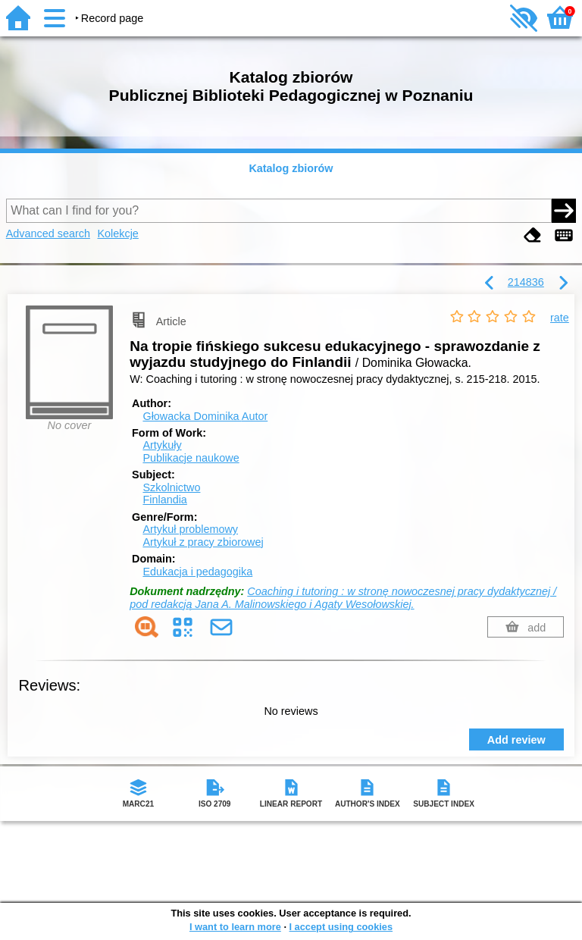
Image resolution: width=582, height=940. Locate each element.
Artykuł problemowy (190, 529)
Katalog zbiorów (291, 168)
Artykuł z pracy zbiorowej (202, 542)
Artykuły (161, 445)
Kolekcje (117, 233)
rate (559, 318)
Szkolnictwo (171, 487)
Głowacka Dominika (205, 416)
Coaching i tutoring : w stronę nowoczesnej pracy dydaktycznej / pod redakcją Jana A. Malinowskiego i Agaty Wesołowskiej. (343, 597)
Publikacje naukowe (190, 458)
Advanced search (48, 233)
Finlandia (164, 500)
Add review (516, 740)
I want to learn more (235, 926)
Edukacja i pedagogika (197, 572)
